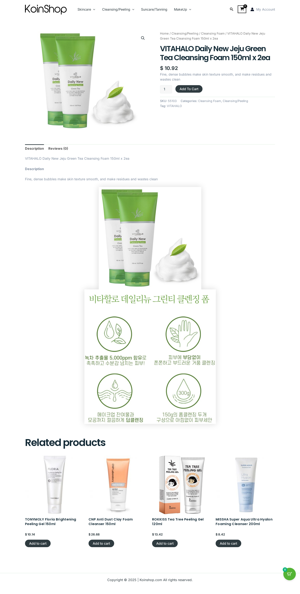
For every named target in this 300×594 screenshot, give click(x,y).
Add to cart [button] (37, 543)
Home (164, 33)
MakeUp (182, 9)
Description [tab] (34, 148)
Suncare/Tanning (154, 9)
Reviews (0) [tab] (58, 148)
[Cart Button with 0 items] (289, 574)
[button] (232, 9)
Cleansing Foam (213, 33)
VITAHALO (174, 106)
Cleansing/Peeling (118, 9)
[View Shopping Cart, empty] (242, 9)
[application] (93, 9)
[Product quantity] (166, 89)
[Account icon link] (262, 9)
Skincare (86, 9)
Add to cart (189, 89)
